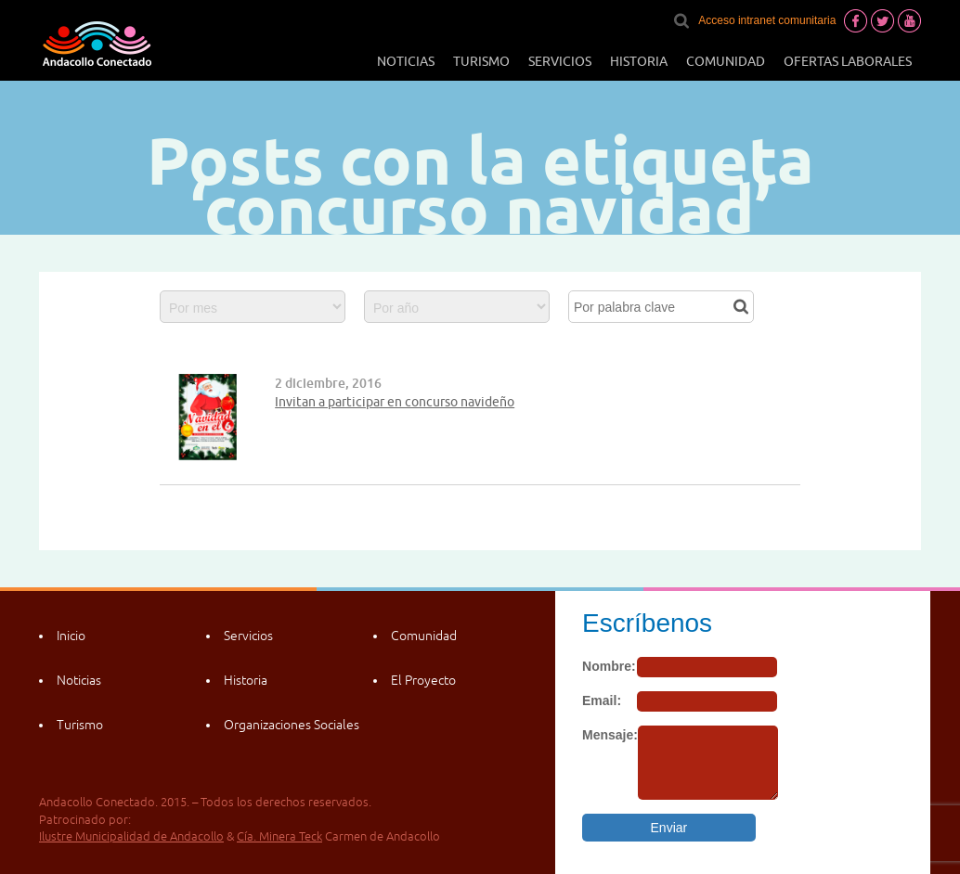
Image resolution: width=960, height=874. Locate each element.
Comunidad (725, 61)
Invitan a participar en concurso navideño (394, 401)
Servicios (559, 61)
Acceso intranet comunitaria (767, 20)
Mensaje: (610, 734)
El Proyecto (423, 680)
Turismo (481, 61)
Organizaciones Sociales (291, 724)
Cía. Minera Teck (279, 836)
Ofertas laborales (848, 61)
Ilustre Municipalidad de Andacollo (131, 836)
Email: (601, 700)
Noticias (406, 61)
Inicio (71, 635)
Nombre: (609, 666)
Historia (639, 61)
